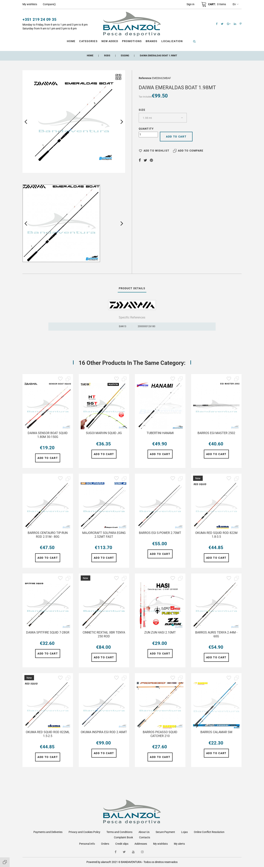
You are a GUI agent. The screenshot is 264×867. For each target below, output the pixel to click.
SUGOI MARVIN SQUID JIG (104, 433)
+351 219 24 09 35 (39, 19)
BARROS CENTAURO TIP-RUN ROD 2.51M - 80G (48, 535)
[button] (190, 4)
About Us (144, 832)
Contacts (144, 837)
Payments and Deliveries (47, 832)
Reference (145, 78)
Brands (152, 41)
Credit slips (121, 843)
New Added (109, 41)
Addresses (140, 843)
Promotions (132, 41)
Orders (105, 843)
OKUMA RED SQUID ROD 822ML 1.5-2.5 (48, 734)
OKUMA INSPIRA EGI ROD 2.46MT (104, 732)
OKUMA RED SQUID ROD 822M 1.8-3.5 (216, 535)
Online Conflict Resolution (209, 832)
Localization (172, 41)
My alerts (179, 843)
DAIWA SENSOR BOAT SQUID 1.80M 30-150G (48, 435)
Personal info (87, 843)
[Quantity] (148, 134)
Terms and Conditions (119, 832)
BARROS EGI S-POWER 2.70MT (160, 533)
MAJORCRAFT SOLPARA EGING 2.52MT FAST (104, 535)
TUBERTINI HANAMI (160, 433)
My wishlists (160, 843)
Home (71, 41)
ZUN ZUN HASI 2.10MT (160, 632)
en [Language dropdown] (236, 4)
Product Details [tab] (132, 288)
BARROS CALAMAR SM (216, 732)
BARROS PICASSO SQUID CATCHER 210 (160, 734)
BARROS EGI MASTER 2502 (216, 433)
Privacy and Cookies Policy (84, 832)
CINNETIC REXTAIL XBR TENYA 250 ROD (104, 634)
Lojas (184, 832)
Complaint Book (123, 837)
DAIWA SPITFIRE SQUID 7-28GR (47, 632)
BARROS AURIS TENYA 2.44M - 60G (216, 634)
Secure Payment (165, 832)
